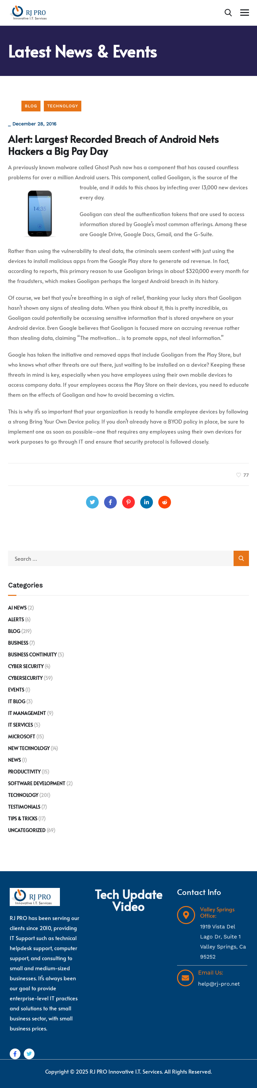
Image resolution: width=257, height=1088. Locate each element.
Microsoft (21, 736)
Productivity (24, 771)
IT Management (27, 713)
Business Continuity (32, 654)
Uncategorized (27, 830)
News (14, 760)
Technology (62, 106)
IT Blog (16, 701)
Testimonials (24, 807)
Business (18, 643)
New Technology (29, 748)
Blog (31, 106)
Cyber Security (26, 666)
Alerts (16, 619)
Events (16, 690)
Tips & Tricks (22, 818)
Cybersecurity (25, 678)
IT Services (20, 725)
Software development (36, 783)
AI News (17, 608)
